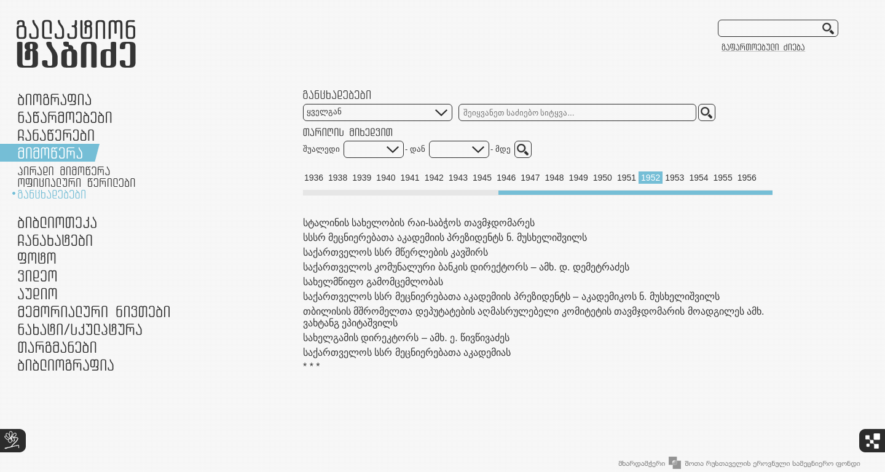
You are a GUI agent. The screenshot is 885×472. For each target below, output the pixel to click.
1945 (482, 178)
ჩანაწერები (56, 135)
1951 (626, 178)
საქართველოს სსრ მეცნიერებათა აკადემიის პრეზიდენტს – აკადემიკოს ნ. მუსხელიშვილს (511, 296)
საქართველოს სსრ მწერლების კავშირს (395, 252)
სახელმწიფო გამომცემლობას (373, 282)
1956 (747, 178)
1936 (313, 178)
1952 (650, 178)
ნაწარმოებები (65, 117)
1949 (578, 178)
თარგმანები (57, 347)
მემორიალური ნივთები (94, 311)
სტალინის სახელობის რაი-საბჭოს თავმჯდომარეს (419, 223)
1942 (434, 178)
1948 (554, 178)
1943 (458, 178)
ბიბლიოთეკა (57, 222)
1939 (361, 178)
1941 (410, 178)
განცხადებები (51, 194)
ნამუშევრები (80, 329)
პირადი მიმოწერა (64, 171)
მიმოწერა (50, 153)
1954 (698, 178)
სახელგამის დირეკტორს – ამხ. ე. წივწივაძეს (406, 337)
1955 (723, 178)
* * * (311, 366)
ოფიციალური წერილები (76, 182)
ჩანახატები (55, 240)
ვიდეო (37, 276)
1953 (674, 178)
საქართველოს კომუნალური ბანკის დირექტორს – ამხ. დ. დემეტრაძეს (466, 267)
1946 (506, 178)
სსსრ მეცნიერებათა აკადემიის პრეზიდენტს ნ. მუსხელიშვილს (445, 237)
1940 (385, 178)
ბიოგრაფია (54, 99)
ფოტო (37, 258)
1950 (602, 178)
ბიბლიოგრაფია (66, 365)
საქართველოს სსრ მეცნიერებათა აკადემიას (407, 352)
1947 (530, 178)
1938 (337, 178)
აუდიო (37, 293)
